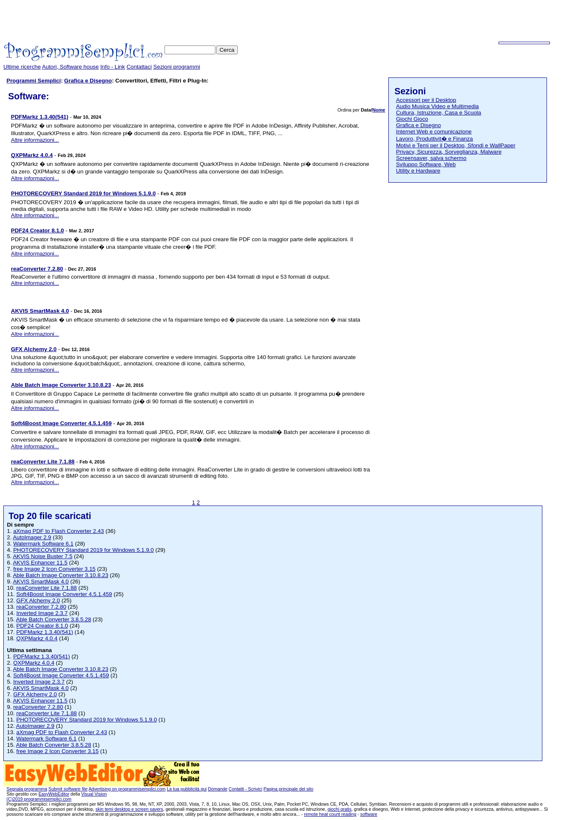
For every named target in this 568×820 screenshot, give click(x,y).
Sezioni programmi (176, 67)
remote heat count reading (330, 814)
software (368, 814)
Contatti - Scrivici (245, 788)
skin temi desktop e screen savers (129, 809)
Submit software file (68, 788)
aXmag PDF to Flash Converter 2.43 (58, 531)
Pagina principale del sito (288, 788)
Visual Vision (94, 793)
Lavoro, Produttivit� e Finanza (434, 139)
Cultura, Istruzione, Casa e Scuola (438, 112)
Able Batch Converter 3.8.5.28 (53, 619)
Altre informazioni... (35, 140)
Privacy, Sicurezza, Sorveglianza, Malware (449, 152)
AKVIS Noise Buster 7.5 (43, 556)
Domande (217, 788)
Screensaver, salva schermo (431, 158)
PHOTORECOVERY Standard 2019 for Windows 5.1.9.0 (83, 550)
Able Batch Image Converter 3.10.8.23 (61, 575)
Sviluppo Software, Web (426, 164)
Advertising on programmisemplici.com (126, 788)
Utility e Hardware (418, 171)
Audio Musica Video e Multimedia (437, 106)
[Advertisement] (411, 22)
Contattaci (139, 67)
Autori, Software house (70, 67)
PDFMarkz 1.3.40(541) (44, 632)
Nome (378, 109)
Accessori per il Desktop (426, 100)
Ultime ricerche (22, 67)
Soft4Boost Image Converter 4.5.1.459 (64, 594)
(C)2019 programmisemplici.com (39, 798)
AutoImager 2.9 (32, 537)
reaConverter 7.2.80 (41, 607)
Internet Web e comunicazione (434, 131)
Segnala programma (27, 788)
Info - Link (112, 67)
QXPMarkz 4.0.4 (37, 638)
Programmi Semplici (34, 80)
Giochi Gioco (412, 119)
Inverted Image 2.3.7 (42, 613)
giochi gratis (339, 809)
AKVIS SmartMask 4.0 (41, 581)
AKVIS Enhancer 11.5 (40, 562)
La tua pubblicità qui (187, 788)
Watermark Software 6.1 (43, 543)
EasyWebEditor (53, 793)
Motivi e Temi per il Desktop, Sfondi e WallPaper (455, 145)
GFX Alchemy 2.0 (38, 600)
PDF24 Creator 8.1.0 (42, 626)
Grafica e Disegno (88, 80)
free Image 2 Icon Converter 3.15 (54, 569)
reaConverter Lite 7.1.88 (46, 588)
